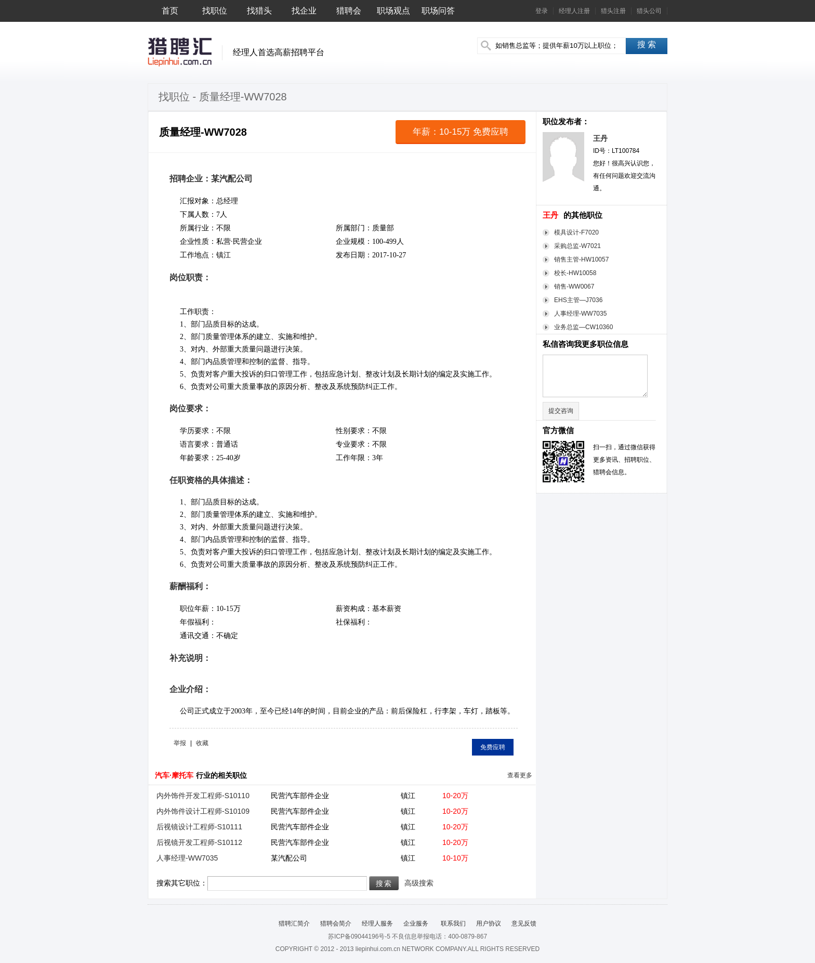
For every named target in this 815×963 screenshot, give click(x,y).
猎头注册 (613, 11)
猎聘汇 (180, 52)
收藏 (202, 743)
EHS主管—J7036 (578, 300)
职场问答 (438, 10)
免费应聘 (492, 747)
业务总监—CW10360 (583, 327)
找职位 (214, 10)
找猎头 (259, 10)
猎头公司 (649, 11)
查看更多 (519, 775)
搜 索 (646, 44)
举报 (180, 743)
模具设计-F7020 (576, 232)
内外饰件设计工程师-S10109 (202, 811)
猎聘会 (348, 10)
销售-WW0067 (574, 286)
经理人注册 (574, 11)
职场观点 (393, 10)
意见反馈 (523, 923)
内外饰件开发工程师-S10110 (202, 795)
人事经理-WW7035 (580, 313)
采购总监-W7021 (577, 246)
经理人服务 (377, 923)
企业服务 (415, 923)
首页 (170, 10)
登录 (541, 11)
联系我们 (452, 923)
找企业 (304, 10)
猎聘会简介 (335, 923)
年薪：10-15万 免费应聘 (460, 132)
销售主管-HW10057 (581, 259)
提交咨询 (560, 410)
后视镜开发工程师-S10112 (199, 842)
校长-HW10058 (575, 273)
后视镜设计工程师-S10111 (199, 827)
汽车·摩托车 (174, 775)
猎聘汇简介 (294, 923)
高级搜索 (418, 883)
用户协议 (488, 923)
